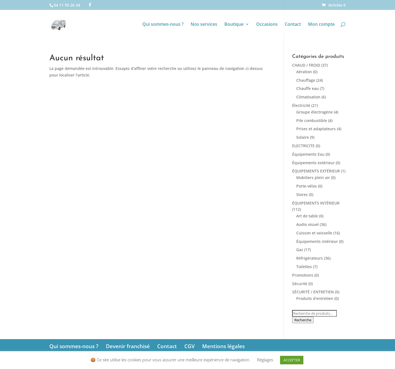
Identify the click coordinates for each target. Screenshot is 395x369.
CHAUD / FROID (306, 65)
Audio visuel (307, 224)
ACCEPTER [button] (291, 359)
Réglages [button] (265, 359)
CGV (189, 346)
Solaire (302, 137)
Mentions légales (223, 346)
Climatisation (308, 97)
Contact (293, 24)
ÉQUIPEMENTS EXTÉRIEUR (316, 171)
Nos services (204, 24)
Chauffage (305, 80)
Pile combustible (311, 120)
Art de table (307, 215)
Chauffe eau (307, 88)
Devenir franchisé (128, 346)
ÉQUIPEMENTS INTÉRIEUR (316, 203)
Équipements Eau (308, 154)
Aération (304, 71)
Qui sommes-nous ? (163, 24)
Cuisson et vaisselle (314, 232)
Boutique (234, 24)
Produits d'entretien (314, 298)
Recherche (302, 319)
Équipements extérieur (313, 162)
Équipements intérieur (317, 241)
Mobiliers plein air (313, 177)
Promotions (302, 275)
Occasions (267, 24)
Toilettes (304, 266)
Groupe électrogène (314, 112)
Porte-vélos (306, 186)
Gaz (299, 249)
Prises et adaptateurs (316, 128)
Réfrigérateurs (309, 258)
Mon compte (321, 24)
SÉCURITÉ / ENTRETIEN (313, 291)
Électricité (301, 105)
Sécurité (299, 283)
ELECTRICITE (303, 145)
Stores (302, 194)
